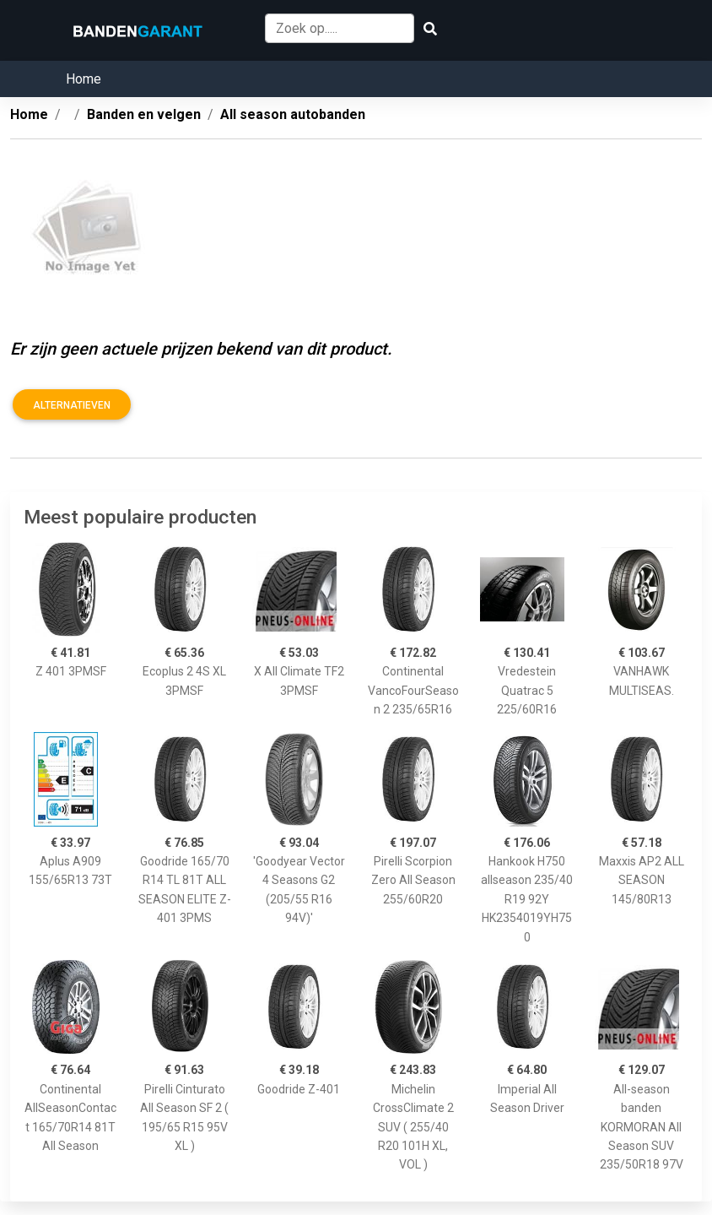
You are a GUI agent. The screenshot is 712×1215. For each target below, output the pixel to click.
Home (83, 79)
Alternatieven (72, 405)
